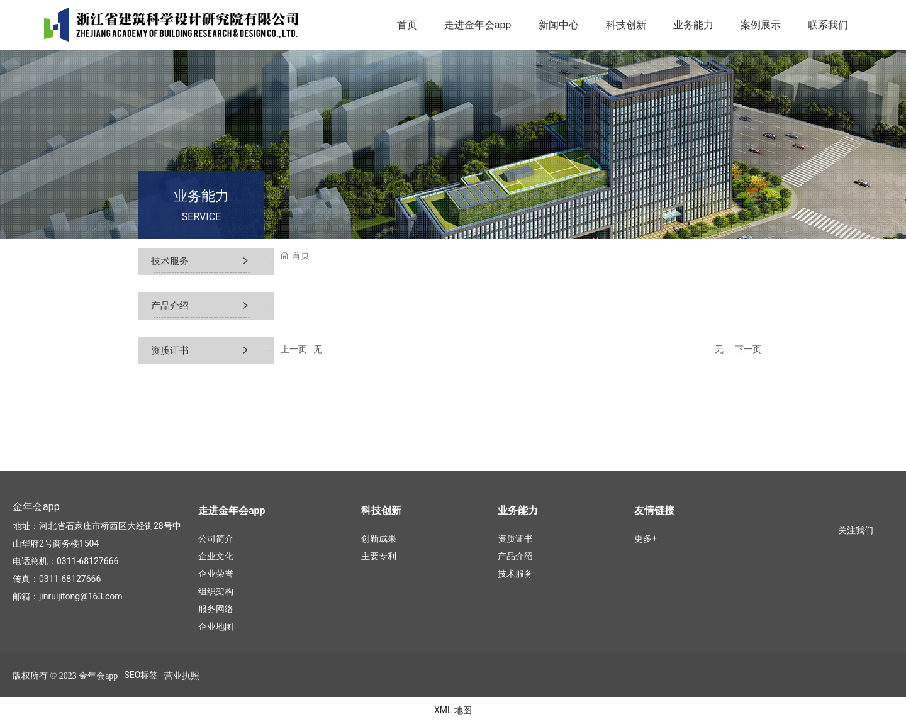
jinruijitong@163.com (81, 596)
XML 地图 (453, 710)
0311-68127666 (87, 561)
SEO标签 (141, 675)
